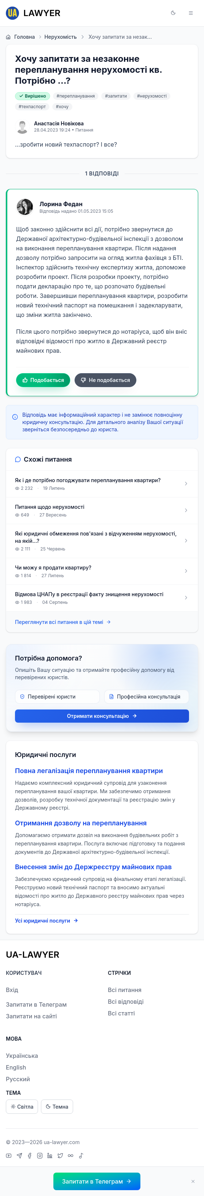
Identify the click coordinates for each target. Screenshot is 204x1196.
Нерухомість (57, 37)
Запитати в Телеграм (36, 1004)
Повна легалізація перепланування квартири (89, 771)
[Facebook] (30, 1156)
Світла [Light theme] (22, 1106)
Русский (18, 1079)
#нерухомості (152, 96)
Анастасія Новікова (59, 123)
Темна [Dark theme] (57, 1106)
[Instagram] (41, 1156)
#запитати (116, 96)
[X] (61, 1156)
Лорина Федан (61, 204)
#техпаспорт (32, 106)
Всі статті (121, 1013)
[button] (173, 13)
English (16, 1067)
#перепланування (76, 96)
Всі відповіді (126, 1001)
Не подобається (105, 380)
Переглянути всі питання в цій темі (63, 622)
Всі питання (124, 989)
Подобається (43, 380)
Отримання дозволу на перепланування (81, 823)
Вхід (12, 989)
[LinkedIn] (50, 1156)
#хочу (62, 106)
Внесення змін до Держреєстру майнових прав (93, 867)
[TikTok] (81, 1156)
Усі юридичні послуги (46, 920)
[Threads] (71, 1156)
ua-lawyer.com (62, 1142)
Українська (22, 1055)
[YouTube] (10, 1156)
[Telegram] (20, 1156)
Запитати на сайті (31, 1016)
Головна (20, 37)
